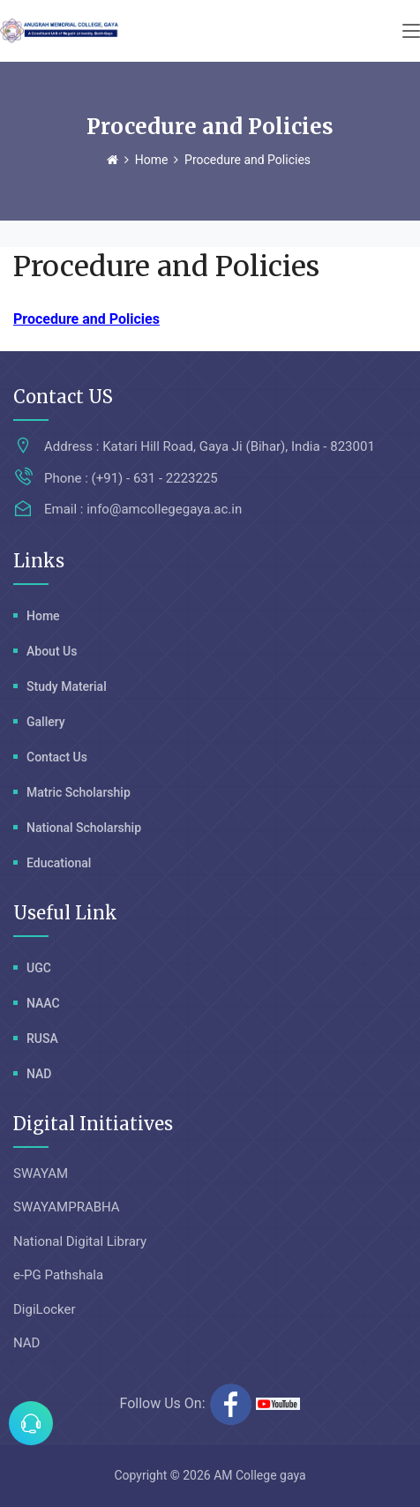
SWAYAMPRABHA (66, 1207)
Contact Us (56, 757)
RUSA (42, 1038)
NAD (38, 1074)
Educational (58, 863)
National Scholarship (83, 828)
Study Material (66, 686)
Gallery (45, 722)
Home (152, 160)
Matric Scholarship (78, 792)
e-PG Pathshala (58, 1275)
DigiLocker (44, 1309)
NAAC (43, 1003)
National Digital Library (79, 1241)
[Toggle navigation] (411, 32)
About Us (51, 651)
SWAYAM (40, 1173)
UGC (38, 968)
